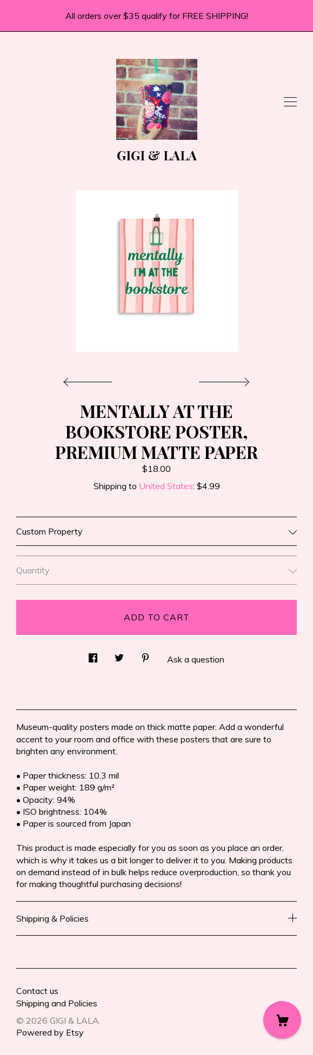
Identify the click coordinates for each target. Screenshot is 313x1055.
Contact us (37, 990)
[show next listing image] (223, 379)
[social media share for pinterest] (145, 654)
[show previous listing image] (90, 379)
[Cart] (282, 1020)
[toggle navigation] (290, 102)
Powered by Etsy (50, 1032)
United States (166, 486)
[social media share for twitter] (119, 654)
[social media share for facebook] (93, 654)
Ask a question (195, 659)
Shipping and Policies (56, 1003)
